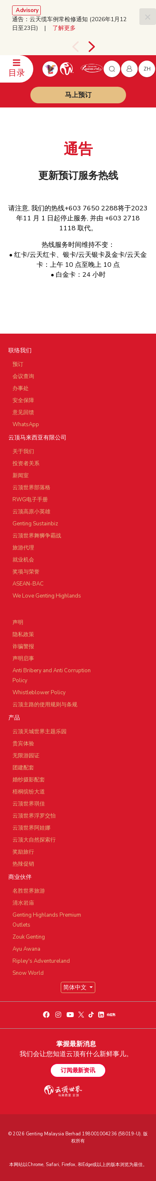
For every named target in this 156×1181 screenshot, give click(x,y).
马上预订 (78, 95)
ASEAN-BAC (28, 584)
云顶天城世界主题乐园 (39, 731)
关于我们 (23, 451)
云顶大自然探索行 (34, 840)
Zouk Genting (28, 937)
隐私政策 (23, 634)
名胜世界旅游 (28, 891)
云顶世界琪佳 (28, 804)
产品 (14, 718)
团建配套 (23, 767)
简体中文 (75, 987)
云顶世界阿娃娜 (31, 828)
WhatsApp (25, 424)
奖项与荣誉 (26, 572)
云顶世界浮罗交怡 (34, 816)
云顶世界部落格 (31, 487)
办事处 (20, 388)
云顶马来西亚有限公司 (37, 438)
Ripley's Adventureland (41, 961)
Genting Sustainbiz (35, 523)
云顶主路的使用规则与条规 (44, 704)
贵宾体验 (23, 743)
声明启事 (23, 658)
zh (147, 69)
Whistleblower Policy (39, 692)
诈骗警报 (23, 646)
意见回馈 (23, 412)
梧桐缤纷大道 (28, 791)
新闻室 (20, 475)
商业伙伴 (20, 877)
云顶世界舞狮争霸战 (36, 535)
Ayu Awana (26, 949)
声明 (17, 622)
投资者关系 (26, 463)
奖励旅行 (23, 852)
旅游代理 (23, 547)
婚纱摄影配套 (28, 779)
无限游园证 (26, 755)
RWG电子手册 (30, 499)
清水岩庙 (23, 903)
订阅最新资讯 (78, 1070)
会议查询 (23, 376)
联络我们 (20, 350)
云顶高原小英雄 (31, 511)
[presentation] (75, 47)
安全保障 (23, 400)
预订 (17, 364)
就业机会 (23, 560)
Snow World (28, 973)
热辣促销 (23, 864)
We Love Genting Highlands (46, 596)
